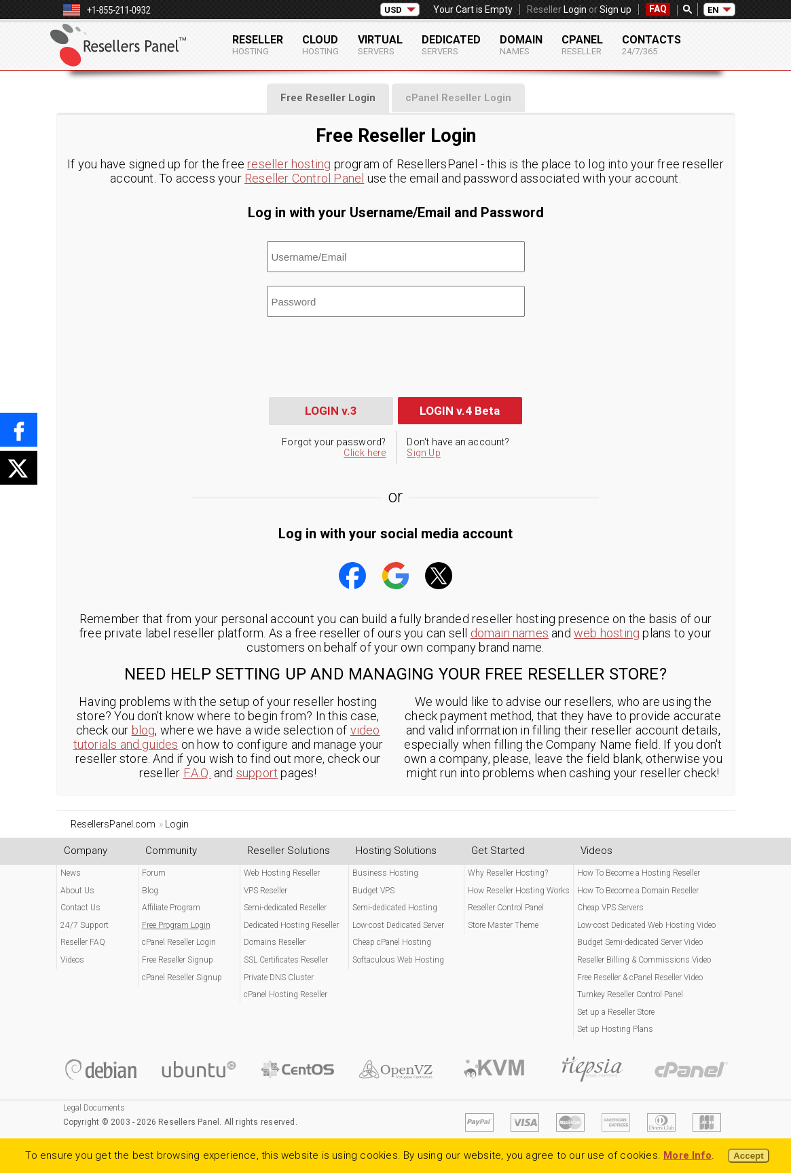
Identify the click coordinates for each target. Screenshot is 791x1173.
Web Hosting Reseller (282, 873)
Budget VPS (373, 890)
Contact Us (80, 907)
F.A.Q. (197, 773)
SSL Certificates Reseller (286, 960)
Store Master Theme (503, 925)
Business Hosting (385, 873)
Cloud (320, 44)
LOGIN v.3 (331, 410)
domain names (510, 633)
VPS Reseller (265, 890)
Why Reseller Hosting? (508, 873)
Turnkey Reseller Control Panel (630, 994)
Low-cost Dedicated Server (398, 925)
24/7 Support (84, 925)
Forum (154, 873)
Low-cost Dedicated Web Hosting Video (646, 925)
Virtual (380, 44)
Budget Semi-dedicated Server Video (640, 942)
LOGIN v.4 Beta (460, 410)
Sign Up (423, 452)
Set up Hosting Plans (615, 1029)
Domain (521, 44)
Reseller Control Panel (304, 178)
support (257, 773)
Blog (150, 890)
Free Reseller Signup (177, 960)
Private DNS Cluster (279, 977)
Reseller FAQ (82, 942)
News (70, 873)
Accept (748, 1156)
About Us (77, 890)
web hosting (607, 633)
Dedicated (451, 44)
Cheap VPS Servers (610, 907)
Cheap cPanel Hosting (391, 942)
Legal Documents (94, 1108)
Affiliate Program (171, 907)
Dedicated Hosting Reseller (291, 925)
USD (393, 10)
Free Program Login (176, 925)
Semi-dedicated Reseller (285, 907)
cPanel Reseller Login (179, 942)
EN (713, 10)
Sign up (615, 9)
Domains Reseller (275, 942)
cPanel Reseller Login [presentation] (458, 98)
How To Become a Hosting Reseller (638, 873)
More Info (687, 1155)
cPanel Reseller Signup (182, 977)
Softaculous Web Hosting (398, 960)
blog (143, 730)
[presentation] (370, 357)
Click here (365, 452)
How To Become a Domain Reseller (638, 890)
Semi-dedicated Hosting (394, 907)
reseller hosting (289, 164)
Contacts (651, 44)
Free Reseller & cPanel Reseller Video (640, 977)
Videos (72, 960)
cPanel (582, 44)
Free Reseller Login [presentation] (327, 98)
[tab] (328, 97)
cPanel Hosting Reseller (285, 994)
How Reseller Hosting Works (519, 890)
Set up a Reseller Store (616, 1012)
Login (575, 9)
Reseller (257, 44)
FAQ (658, 8)
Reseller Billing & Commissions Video (644, 960)
